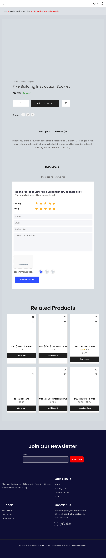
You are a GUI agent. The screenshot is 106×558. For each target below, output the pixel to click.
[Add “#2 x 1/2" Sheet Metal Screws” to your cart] (53, 408)
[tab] (45, 131)
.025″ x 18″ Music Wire (84, 346)
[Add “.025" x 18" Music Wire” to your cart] (84, 359)
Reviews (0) (61, 131)
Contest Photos (62, 492)
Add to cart (45, 103)
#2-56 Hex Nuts (21, 398)
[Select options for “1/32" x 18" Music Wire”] (84, 408)
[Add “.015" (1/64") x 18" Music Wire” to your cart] (53, 355)
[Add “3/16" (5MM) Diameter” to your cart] (21, 355)
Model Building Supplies (20, 11)
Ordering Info (8, 518)
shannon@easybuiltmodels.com (70, 510)
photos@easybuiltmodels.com (70, 514)
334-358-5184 (61, 517)
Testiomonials (8, 514)
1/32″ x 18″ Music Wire (84, 398)
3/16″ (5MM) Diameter (21, 346)
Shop (57, 496)
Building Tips (60, 488)
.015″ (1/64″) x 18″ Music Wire (53, 346)
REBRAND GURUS (44, 545)
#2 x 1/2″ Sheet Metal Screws (53, 398)
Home (4, 11)
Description (44, 131)
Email (25, 454)
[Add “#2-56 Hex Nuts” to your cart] (21, 408)
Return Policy (8, 510)
